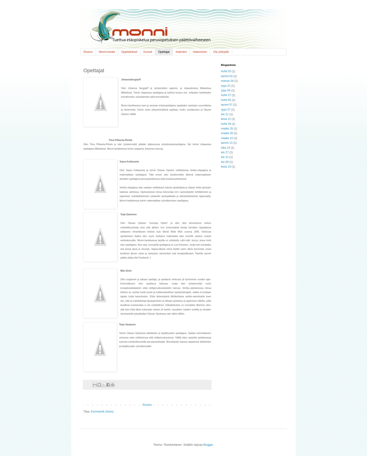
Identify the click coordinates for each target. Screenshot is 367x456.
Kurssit (147, 52)
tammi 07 (226, 104)
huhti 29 (226, 124)
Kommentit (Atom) (102, 411)
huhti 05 (226, 100)
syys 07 (226, 109)
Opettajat (164, 52)
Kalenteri (181, 52)
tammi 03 (226, 76)
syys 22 (226, 85)
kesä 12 (226, 119)
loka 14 (225, 147)
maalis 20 (227, 133)
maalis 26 (227, 128)
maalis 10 (227, 138)
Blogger (208, 444)
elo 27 (225, 152)
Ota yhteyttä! (221, 52)
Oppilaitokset (129, 52)
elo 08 (225, 162)
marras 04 (227, 81)
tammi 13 (226, 142)
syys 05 (226, 90)
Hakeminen (200, 52)
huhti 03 (226, 71)
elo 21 (225, 114)
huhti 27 (226, 95)
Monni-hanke (107, 52)
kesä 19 (226, 166)
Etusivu (88, 52)
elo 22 (225, 157)
